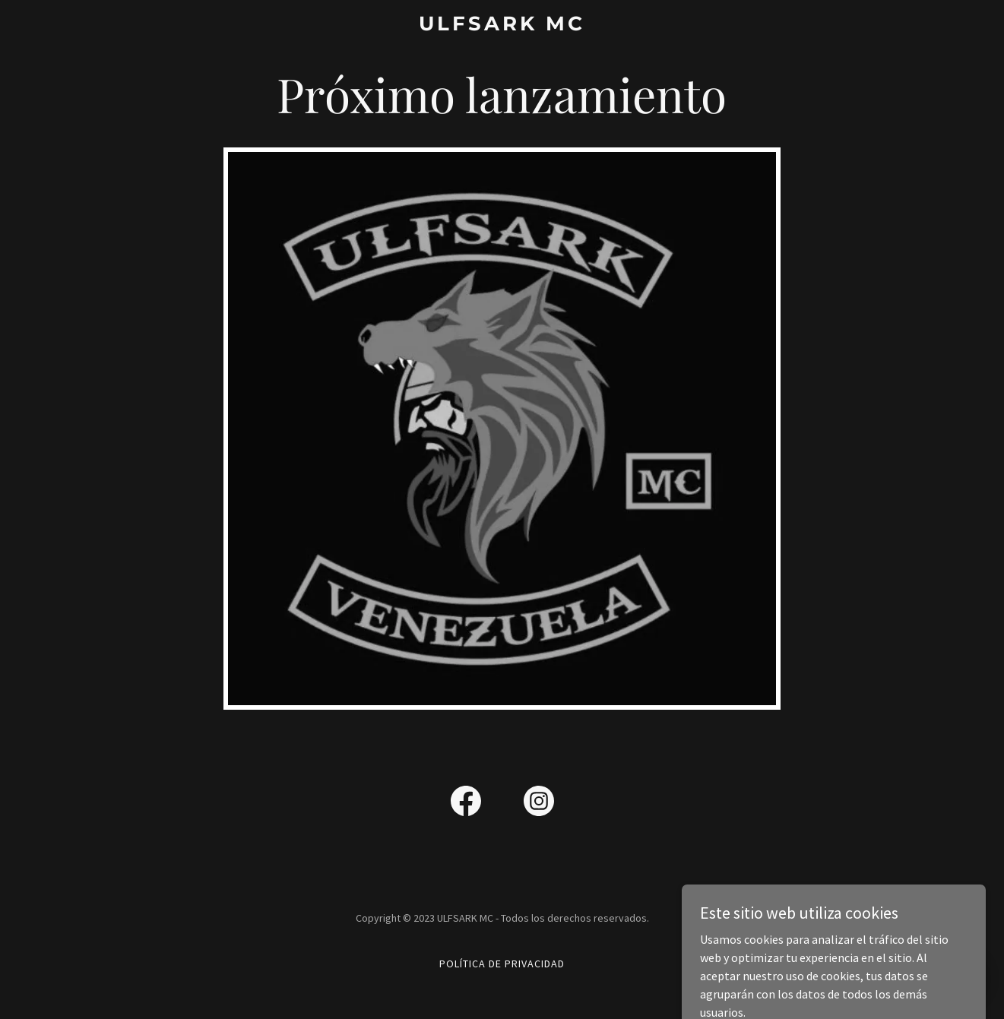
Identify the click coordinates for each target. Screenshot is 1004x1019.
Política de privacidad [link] (502, 963)
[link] (502, 25)
